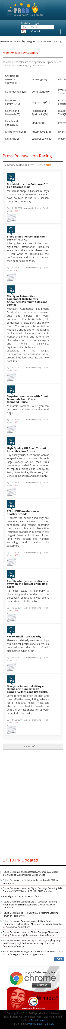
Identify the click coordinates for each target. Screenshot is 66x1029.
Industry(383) (39, 79)
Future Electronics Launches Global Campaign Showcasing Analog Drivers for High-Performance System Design (31, 934)
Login (36, 23)
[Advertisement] (33, 802)
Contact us (37, 31)
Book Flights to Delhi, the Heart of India (22, 896)
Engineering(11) (41, 102)
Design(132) (12, 138)
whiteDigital (35, 1023)
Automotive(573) (41, 131)
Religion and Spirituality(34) (40, 112)
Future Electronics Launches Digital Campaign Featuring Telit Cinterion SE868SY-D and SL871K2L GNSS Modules (32, 890)
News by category (25, 41)
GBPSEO (49, 1023)
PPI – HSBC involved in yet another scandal (24, 512)
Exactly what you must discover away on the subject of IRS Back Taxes (27, 583)
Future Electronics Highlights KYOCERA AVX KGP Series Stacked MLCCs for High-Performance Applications (33, 953)
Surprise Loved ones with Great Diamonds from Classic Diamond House (27, 399)
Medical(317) (39, 123)
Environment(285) (15, 131)
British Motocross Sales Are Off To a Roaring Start (27, 185)
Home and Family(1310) (12, 102)
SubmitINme (38, 1020)
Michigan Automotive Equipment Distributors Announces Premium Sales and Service (27, 300)
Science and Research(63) (12, 112)
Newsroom (6, 41)
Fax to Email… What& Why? (25, 636)
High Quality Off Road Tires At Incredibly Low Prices (26, 449)
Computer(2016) (41, 91)
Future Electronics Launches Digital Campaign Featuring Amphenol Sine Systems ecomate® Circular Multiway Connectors (30, 904)
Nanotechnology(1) (16, 91)
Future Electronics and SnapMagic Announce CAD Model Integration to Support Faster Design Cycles (30, 873)
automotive (44, 41)
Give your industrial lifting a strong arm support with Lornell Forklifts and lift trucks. (27, 689)
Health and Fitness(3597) (12, 123)
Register (25, 23)
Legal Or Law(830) (42, 138)
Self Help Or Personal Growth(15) (12, 79)
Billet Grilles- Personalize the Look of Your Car (26, 238)
